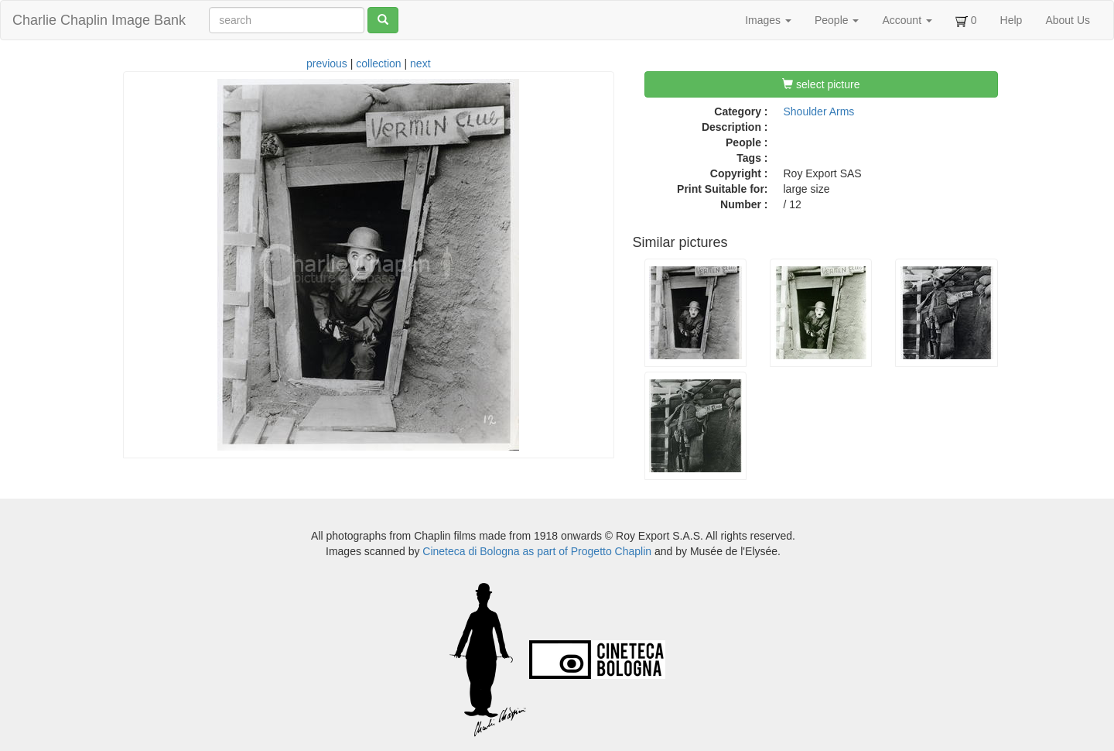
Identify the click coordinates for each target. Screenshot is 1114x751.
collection (378, 63)
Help (1011, 20)
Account (906, 20)
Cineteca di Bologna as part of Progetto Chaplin (536, 551)
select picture (820, 84)
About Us (1067, 20)
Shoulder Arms (819, 111)
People (837, 20)
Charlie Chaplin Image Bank (99, 20)
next (420, 63)
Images (768, 20)
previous (326, 63)
